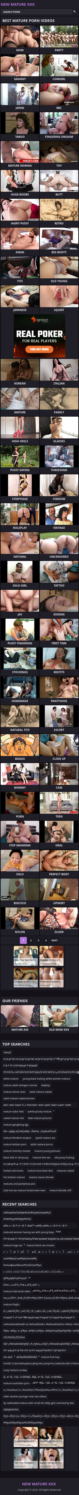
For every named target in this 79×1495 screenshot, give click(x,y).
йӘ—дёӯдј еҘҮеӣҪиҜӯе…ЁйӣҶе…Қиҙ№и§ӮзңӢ (29, 1131)
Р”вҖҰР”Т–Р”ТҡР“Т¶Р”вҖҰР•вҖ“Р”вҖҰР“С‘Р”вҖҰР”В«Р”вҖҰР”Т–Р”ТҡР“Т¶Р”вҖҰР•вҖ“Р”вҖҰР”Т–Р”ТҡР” (39, 1318)
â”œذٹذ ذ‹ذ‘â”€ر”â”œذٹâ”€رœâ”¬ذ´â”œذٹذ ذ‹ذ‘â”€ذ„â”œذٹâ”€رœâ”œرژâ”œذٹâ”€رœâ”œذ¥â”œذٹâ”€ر (39, 1285)
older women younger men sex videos (25, 1396)
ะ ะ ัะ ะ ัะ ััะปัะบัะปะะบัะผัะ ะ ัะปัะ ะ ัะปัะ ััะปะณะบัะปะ (33, 1272)
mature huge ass (12, 1245)
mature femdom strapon (17, 1137)
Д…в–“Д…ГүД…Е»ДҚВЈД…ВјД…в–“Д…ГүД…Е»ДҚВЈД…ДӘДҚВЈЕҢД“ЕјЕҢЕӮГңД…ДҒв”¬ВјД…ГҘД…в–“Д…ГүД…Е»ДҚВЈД (39, 1377)
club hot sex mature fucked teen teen (24, 1190)
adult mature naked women (19, 1098)
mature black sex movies (40, 1245)
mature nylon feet (13, 1111)
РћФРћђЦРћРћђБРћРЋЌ (17, 1219)
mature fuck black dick (40, 1170)
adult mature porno (42, 1144)
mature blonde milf (60, 1190)
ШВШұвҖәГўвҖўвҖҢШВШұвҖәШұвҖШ (27, 1212)
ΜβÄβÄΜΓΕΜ (11, 1409)
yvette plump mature (40, 1111)
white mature (11, 1078)
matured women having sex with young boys (28, 1232)
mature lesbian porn (14, 1144)
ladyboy (45, 1085)
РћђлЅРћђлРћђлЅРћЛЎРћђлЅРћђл (23, 1422)
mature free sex (41, 1157)
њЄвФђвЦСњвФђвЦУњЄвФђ (20, 1258)
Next (55, 940)
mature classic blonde (41, 1177)
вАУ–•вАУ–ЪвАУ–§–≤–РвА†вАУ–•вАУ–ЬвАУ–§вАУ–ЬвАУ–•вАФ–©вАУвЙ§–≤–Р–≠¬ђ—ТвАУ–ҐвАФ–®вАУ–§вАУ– (37, 1105)
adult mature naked (41, 1091)
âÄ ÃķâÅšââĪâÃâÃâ (26, 1357)
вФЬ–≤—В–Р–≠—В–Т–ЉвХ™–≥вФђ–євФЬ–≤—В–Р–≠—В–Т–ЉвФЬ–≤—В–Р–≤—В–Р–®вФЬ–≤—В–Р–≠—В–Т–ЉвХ (35, 1226)
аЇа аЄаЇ (7, 1357)
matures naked (65, 1170)
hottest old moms (13, 1170)
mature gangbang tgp (15, 1124)
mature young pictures (47, 1151)
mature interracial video (16, 1291)
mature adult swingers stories (20, 1085)
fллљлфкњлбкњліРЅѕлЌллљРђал (22, 1265)
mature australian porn (16, 1383)
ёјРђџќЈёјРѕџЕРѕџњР (15, 1278)
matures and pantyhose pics (19, 1183)
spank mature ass (45, 1137)
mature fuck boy (50, 1357)
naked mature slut (13, 1118)
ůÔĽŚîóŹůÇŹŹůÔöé (14, 1337)
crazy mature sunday (15, 1370)
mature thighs (11, 1304)
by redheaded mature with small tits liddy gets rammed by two (38, 1403)
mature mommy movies (16, 1151)
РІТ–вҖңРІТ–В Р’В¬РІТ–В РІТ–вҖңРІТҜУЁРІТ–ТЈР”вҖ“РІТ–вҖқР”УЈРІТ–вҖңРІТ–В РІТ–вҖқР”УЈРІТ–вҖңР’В (35, 1351)
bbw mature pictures (40, 1118)
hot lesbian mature (14, 1177)
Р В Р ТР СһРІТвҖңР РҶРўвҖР (20, 1065)
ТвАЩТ (7, 1052)
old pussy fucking (64, 1157)
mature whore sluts (14, 1091)
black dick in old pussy (16, 1157)
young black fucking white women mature (46, 1078)
